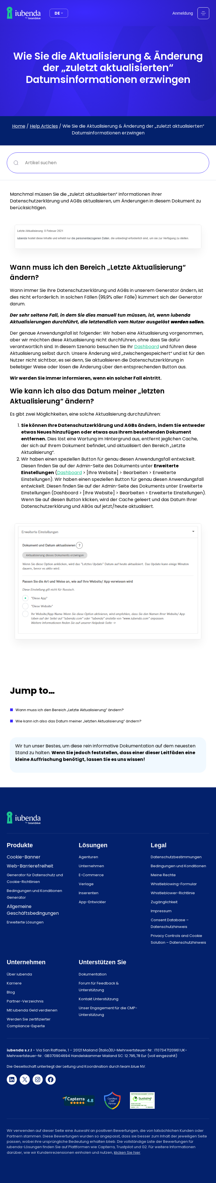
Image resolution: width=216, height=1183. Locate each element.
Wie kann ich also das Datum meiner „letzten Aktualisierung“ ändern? (78, 721)
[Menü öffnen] (203, 13)
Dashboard (146, 346)
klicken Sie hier (127, 1152)
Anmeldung (182, 13)
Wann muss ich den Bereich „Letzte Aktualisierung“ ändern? (69, 710)
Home (18, 126)
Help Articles (44, 126)
